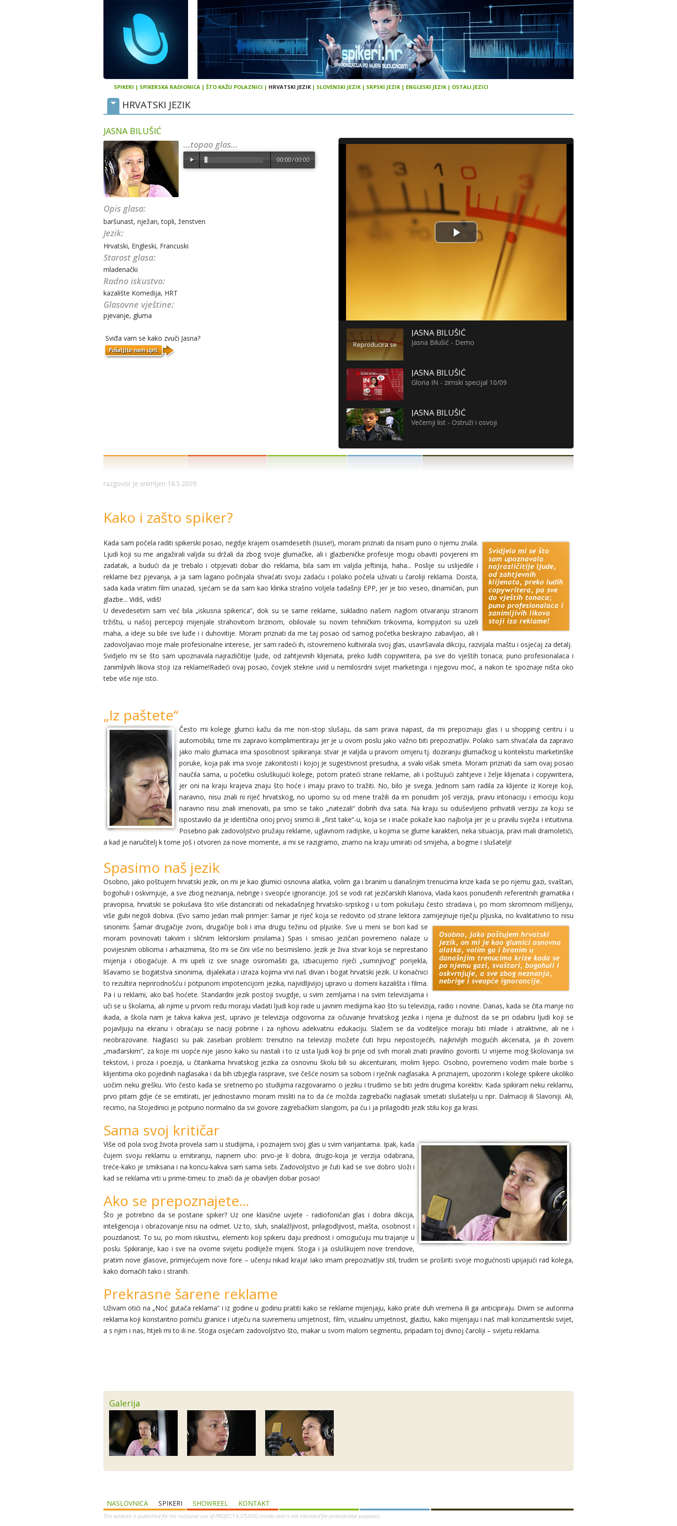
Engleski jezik (426, 86)
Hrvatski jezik (289, 86)
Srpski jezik (383, 86)
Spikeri (124, 86)
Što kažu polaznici (234, 86)
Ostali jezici (470, 86)
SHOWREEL (210, 1503)
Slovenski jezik (338, 86)
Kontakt (254, 1503)
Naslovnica (127, 1503)
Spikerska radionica (170, 86)
